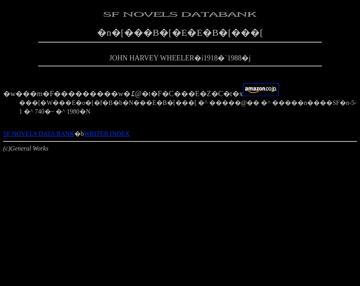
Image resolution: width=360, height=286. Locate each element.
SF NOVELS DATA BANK (38, 133)
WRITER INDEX (107, 133)
